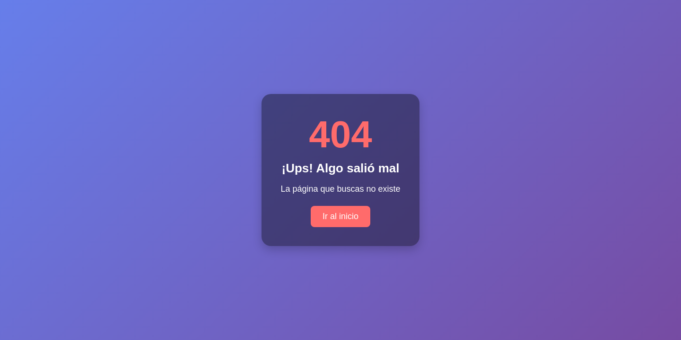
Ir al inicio (340, 216)
